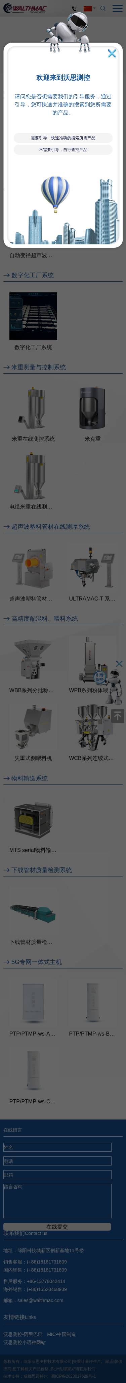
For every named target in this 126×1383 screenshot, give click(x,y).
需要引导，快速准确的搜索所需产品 (63, 138)
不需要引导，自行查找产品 (63, 149)
